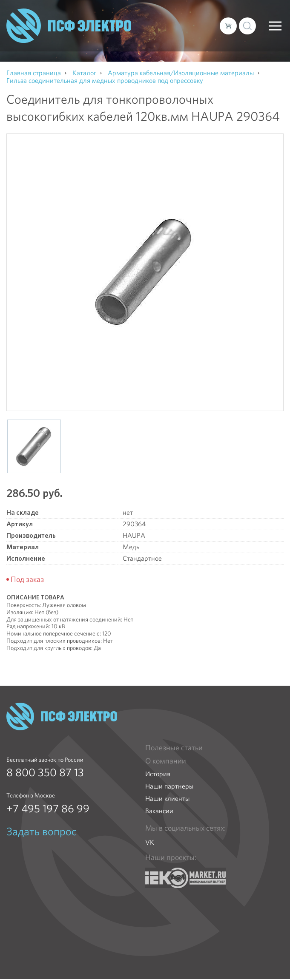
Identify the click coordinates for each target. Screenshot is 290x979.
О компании (165, 761)
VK (149, 842)
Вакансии (159, 811)
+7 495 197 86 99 (47, 808)
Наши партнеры (169, 786)
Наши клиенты (167, 799)
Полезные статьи (174, 747)
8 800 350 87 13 (45, 772)
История (157, 774)
